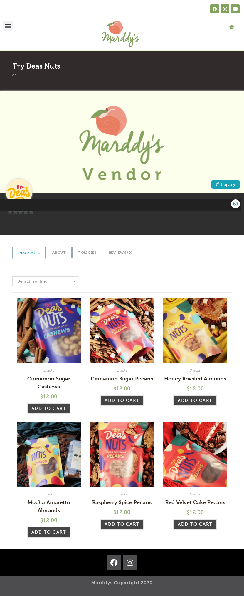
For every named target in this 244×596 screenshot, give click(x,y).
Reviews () (120, 253)
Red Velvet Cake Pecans (195, 502)
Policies (87, 253)
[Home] (14, 76)
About (59, 253)
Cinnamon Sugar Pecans (122, 378)
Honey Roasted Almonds (195, 378)
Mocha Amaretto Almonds (49, 506)
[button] (8, 26)
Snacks (48, 370)
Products (29, 253)
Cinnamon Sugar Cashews (48, 382)
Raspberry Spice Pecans (122, 502)
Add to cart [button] (48, 408)
